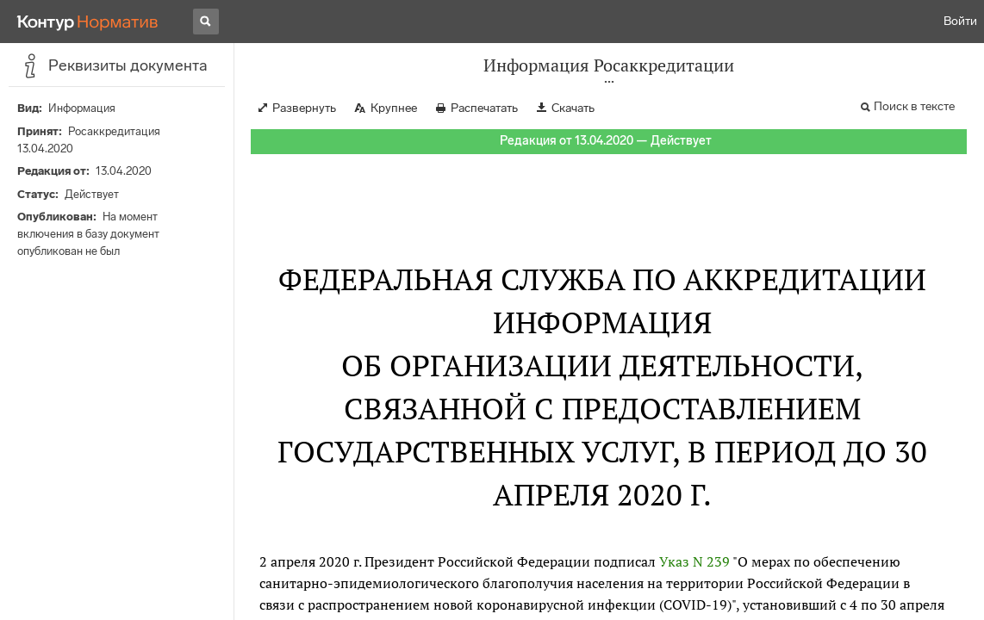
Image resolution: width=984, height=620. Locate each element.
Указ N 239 (694, 561)
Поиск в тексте (914, 106)
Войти (960, 21)
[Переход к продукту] (88, 21)
